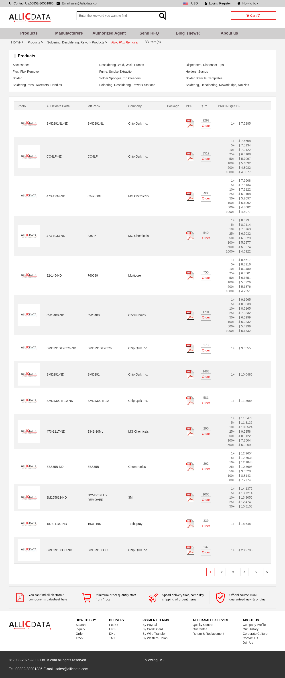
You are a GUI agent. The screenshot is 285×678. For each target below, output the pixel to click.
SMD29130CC (98, 550)
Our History (251, 629)
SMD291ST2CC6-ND (61, 348)
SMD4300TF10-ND (60, 401)
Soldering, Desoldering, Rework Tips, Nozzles (217, 85)
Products (29, 33)
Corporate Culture (255, 633)
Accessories (21, 65)
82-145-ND (54, 275)
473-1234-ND (56, 196)
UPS (112, 629)
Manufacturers (69, 33)
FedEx (113, 625)
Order (206, 125)
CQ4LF (93, 156)
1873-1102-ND (57, 524)
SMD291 (94, 374)
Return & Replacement (208, 633)
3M (130, 497)
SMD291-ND (55, 374)
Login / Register (218, 3)
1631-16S (94, 524)
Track (79, 638)
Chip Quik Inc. (138, 123)
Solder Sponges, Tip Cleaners (120, 78)
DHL (112, 633)
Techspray (135, 524)
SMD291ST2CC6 (100, 348)
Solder (17, 78)
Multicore (134, 275)
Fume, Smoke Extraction (116, 71)
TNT (112, 638)
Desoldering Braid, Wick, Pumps (121, 65)
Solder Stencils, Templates (204, 78)
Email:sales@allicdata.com (80, 3)
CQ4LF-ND (54, 156)
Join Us (248, 642)
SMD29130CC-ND (59, 550)
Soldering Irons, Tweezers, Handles (37, 85)
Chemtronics (137, 315)
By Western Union (155, 638)
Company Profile (254, 625)
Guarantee (200, 629)
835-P (92, 236)
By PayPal (149, 625)
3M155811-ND (57, 497)
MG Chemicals (138, 196)
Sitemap (270, 3)
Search (81, 625)
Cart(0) (253, 15)
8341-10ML (95, 431)
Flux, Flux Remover (26, 71)
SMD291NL (96, 123)
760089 (93, 275)
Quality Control (203, 625)
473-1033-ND (56, 236)
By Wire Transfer (154, 633)
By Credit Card (152, 629)
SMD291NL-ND (57, 123)
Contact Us (250, 638)
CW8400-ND (55, 315)
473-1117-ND (56, 431)
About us (229, 33)
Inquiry (80, 629)
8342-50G (94, 196)
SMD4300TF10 (98, 401)
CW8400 (94, 315)
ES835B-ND (55, 466)
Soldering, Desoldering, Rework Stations (127, 85)
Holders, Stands (197, 71)
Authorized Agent (109, 33)
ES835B (93, 466)
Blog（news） (189, 33)
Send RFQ (149, 33)
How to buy (248, 3)
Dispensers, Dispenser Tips (205, 65)
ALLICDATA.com (43, 660)
